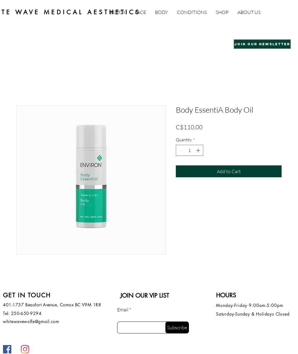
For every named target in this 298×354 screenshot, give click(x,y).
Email (122, 309)
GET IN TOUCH (27, 295)
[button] (140, 12)
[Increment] (198, 150)
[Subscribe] (177, 327)
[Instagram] (25, 349)
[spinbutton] (189, 150)
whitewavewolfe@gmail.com (31, 321)
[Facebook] (7, 349)
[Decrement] (180, 150)
